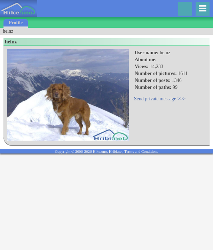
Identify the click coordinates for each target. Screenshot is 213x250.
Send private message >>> (160, 98)
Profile (16, 22)
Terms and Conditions (141, 151)
